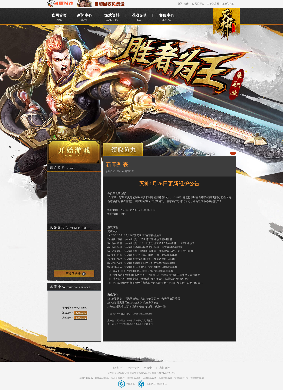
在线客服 (80, 313)
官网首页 (226, 26)
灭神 (119, 171)
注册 (186, 3)
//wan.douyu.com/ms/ (142, 313)
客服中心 (149, 367)
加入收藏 (228, 3)
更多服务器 (73, 273)
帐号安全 (133, 367)
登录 (180, 3)
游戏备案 (127, 383)
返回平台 (198, 3)
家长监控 (164, 367)
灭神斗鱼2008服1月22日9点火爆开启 (134, 320)
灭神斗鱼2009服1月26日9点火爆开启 (134, 324)
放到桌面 (213, 3)
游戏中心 (118, 367)
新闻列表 (129, 171)
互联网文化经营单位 (152, 383)
